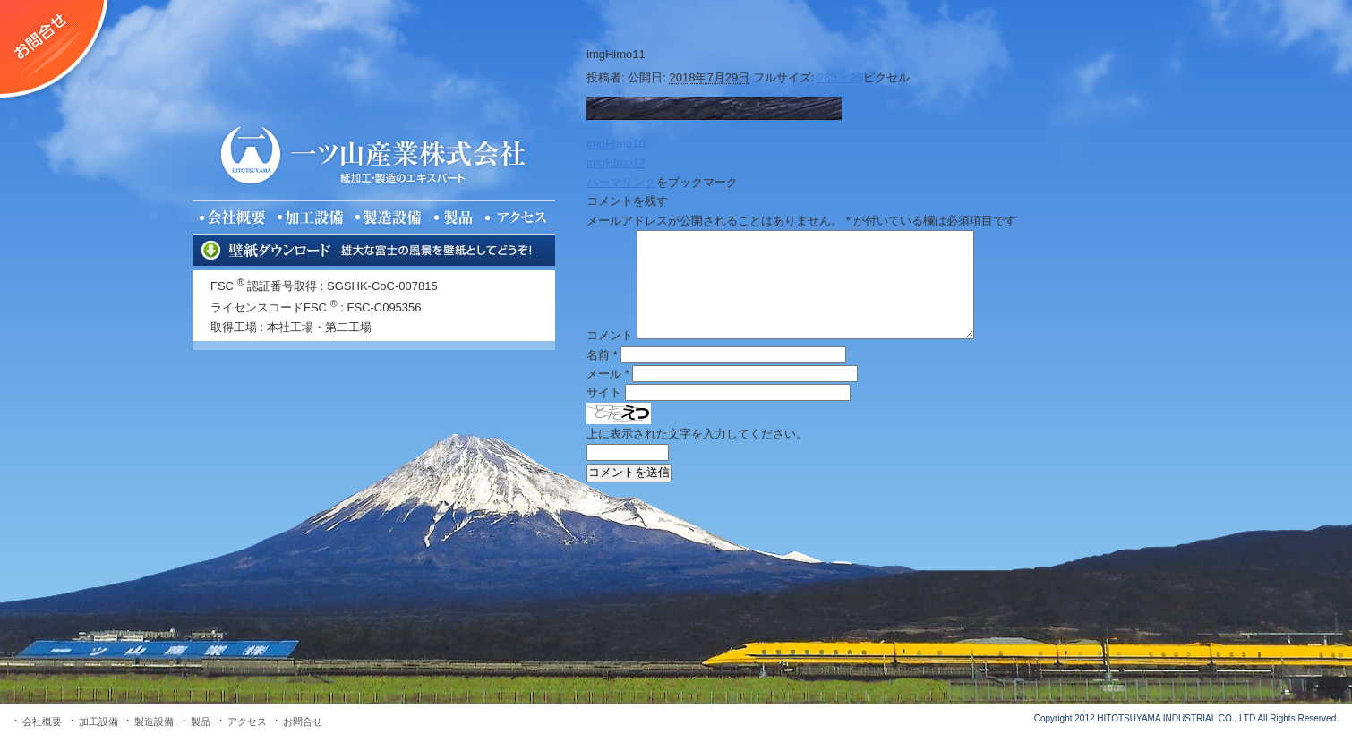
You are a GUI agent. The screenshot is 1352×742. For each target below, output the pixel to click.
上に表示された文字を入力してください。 (697, 433)
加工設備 (98, 721)
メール (607, 373)
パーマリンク (621, 182)
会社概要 (42, 721)
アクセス (247, 721)
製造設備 (154, 721)
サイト (603, 392)
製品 (200, 721)
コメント (609, 335)
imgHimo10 (616, 143)
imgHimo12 (616, 162)
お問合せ (302, 721)
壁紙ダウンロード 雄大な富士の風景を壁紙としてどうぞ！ (374, 250)
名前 (602, 355)
